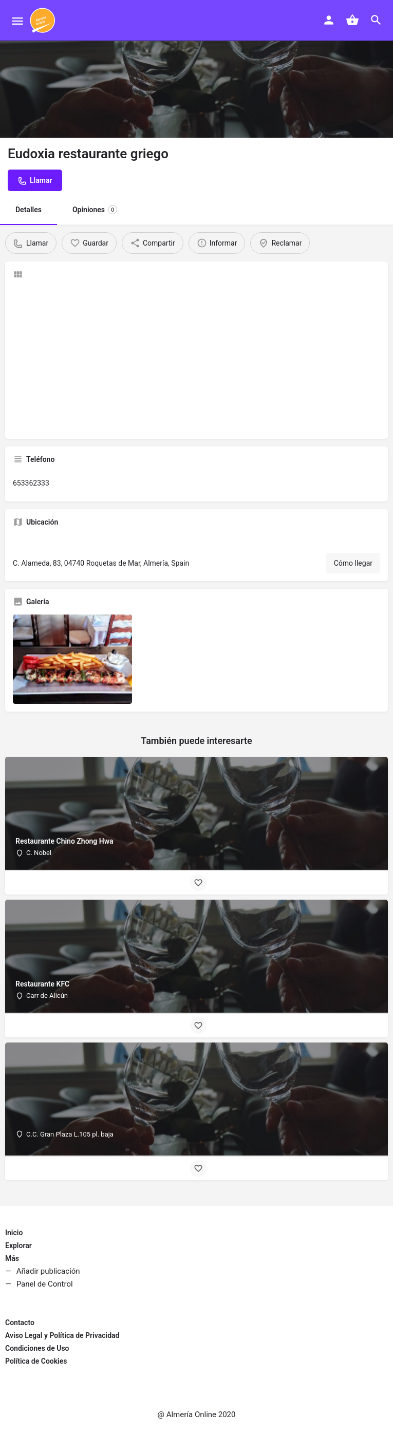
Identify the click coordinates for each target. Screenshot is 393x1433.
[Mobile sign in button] (328, 20)
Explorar (18, 1245)
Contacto (19, 1322)
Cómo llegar (353, 563)
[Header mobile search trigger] (376, 20)
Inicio (14, 1233)
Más (12, 1258)
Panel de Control (44, 1284)
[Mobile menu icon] (17, 21)
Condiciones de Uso (37, 1348)
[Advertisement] (196, 359)
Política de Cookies (36, 1361)
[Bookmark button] (198, 882)
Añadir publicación (48, 1271)
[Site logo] (44, 20)
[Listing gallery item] (72, 659)
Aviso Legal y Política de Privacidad (62, 1335)
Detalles (28, 210)
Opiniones (94, 209)
